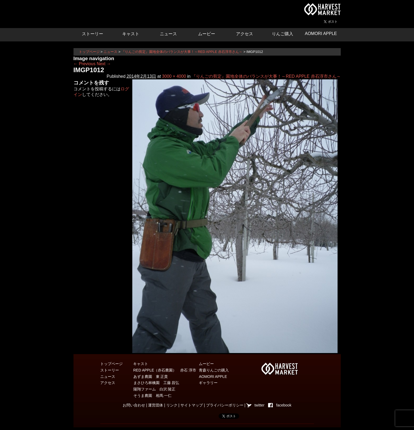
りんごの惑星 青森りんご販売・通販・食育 (137, 13)
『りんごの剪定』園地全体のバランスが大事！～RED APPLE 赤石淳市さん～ (181, 52)
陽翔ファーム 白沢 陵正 (154, 389)
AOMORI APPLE (321, 33)
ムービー (206, 34)
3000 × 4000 (174, 76)
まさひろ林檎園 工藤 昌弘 (156, 383)
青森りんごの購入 (214, 370)
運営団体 (155, 405)
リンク (171, 405)
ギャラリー (208, 383)
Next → (104, 63)
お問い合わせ (134, 405)
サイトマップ (191, 405)
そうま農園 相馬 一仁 (152, 395)
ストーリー (92, 34)
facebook (283, 405)
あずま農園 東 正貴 (150, 376)
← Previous (84, 63)
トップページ (89, 52)
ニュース (168, 34)
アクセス (244, 34)
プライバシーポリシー (224, 405)
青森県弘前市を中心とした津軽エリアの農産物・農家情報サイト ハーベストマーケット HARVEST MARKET (322, 9)
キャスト (130, 34)
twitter (259, 405)
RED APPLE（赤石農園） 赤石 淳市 (164, 370)
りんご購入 (282, 34)
